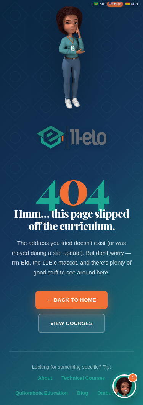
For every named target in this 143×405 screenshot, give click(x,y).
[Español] (132, 4)
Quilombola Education (41, 393)
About (45, 378)
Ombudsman (112, 393)
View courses (71, 323)
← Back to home (71, 300)
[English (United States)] (115, 4)
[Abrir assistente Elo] (124, 386)
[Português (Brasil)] (99, 4)
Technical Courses (83, 378)
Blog (82, 393)
